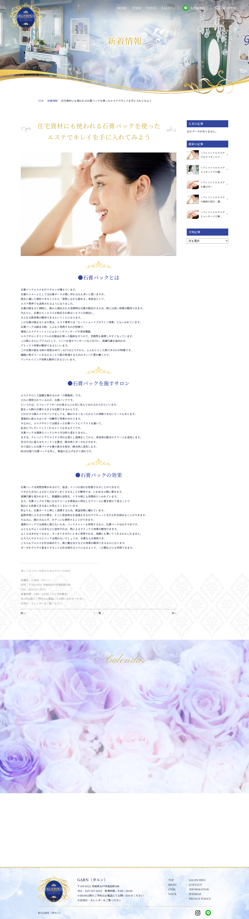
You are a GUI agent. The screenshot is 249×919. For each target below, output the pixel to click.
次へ (174, 613)
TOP (41, 100)
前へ (23, 613)
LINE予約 (198, 8)
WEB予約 (229, 8)
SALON (167, 8)
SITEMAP (195, 894)
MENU (122, 8)
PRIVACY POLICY (200, 898)
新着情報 (52, 100)
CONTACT (195, 884)
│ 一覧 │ (98, 613)
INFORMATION (199, 889)
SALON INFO (197, 880)
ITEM (136, 8)
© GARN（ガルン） (50, 913)
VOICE (151, 8)
